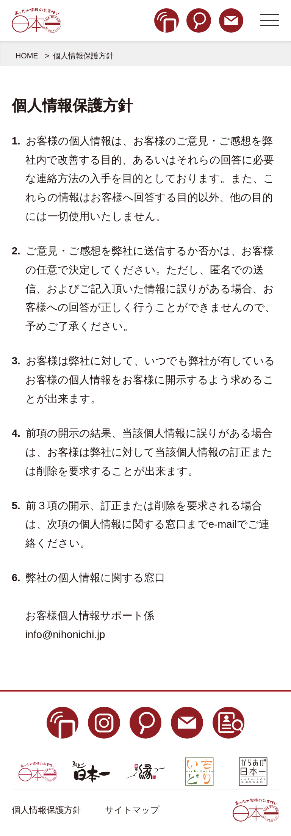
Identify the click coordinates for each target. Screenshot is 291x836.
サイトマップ (132, 810)
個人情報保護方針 (46, 810)
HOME (27, 56)
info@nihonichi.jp (65, 634)
